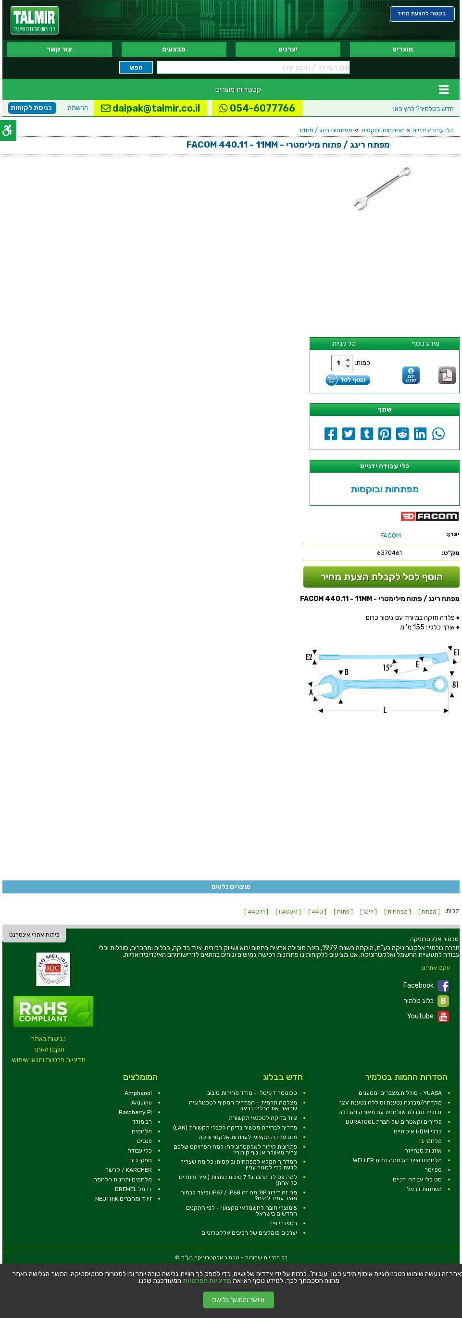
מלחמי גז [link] (430, 1141)
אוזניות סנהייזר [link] (423, 1150)
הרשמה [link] (78, 108)
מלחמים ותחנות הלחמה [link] (122, 1179)
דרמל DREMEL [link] (133, 1189)
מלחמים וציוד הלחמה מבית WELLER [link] (397, 1160)
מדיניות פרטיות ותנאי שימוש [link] (49, 1060)
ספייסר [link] (433, 1170)
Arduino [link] (141, 1102)
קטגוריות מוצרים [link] (238, 89)
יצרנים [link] (288, 49)
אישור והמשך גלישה (238, 1300)
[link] (35, 20)
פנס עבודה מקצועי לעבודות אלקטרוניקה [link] (248, 1137)
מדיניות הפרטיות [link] (207, 1281)
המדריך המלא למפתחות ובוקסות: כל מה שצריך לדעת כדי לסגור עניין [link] (238, 1164)
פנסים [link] (144, 1141)
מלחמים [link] (142, 1131)
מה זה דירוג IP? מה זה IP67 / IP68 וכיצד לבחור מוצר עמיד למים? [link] (239, 1195)
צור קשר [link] (59, 49)
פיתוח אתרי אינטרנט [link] (34, 934)
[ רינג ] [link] (368, 911)
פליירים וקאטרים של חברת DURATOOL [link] (394, 1121)
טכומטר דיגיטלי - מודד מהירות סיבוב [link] (252, 1093)
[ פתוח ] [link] (343, 911)
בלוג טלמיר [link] (426, 1001)
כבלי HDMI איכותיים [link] (418, 1131)
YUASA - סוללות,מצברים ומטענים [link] (400, 1093)
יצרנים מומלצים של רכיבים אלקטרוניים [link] (249, 1233)
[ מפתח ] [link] (429, 911)
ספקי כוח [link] (140, 1160)
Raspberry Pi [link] (135, 1112)
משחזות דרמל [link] (424, 1189)
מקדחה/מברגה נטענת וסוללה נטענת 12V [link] (390, 1102)
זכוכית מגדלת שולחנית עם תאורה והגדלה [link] (390, 1112)
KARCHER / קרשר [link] (128, 1170)
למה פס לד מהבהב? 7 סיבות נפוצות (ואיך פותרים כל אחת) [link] (238, 1180)
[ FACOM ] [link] (288, 911)
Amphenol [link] (138, 1093)
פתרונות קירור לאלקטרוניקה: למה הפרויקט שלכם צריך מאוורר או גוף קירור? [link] (235, 1149)
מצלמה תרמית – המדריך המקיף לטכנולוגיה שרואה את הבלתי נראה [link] (243, 1105)
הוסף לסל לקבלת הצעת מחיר (382, 577)
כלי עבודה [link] (139, 1150)
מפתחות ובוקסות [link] (382, 130)
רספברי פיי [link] (284, 1223)
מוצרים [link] (402, 49)
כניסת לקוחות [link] (31, 108)
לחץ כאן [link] (423, 109)
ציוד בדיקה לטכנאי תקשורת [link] (263, 1118)
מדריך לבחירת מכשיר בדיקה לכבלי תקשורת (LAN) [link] (235, 1127)
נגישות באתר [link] (48, 1039)
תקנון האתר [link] (48, 1049)
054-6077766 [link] (257, 108)
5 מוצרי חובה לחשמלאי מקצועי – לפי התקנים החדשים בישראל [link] (241, 1211)
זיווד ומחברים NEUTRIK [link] (123, 1198)
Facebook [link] (426, 986)
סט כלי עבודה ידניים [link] (417, 1179)
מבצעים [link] (174, 49)
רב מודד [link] (142, 1121)
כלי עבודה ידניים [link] (433, 130)
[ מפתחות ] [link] (397, 911)
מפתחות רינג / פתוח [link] (326, 130)
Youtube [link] (428, 1016)
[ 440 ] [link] (317, 911)
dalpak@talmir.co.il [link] (150, 108)
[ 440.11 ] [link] (256, 911)
